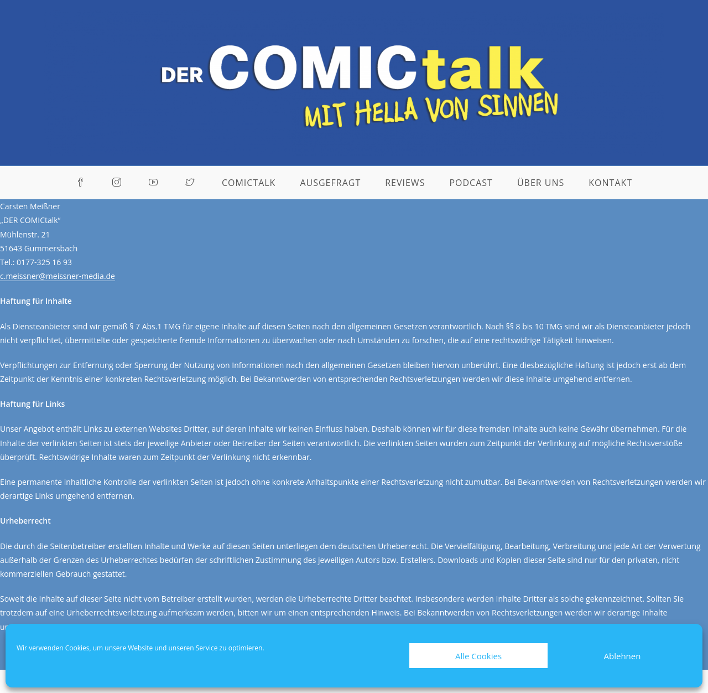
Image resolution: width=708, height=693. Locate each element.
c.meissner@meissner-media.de (57, 276)
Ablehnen (622, 655)
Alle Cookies (478, 655)
